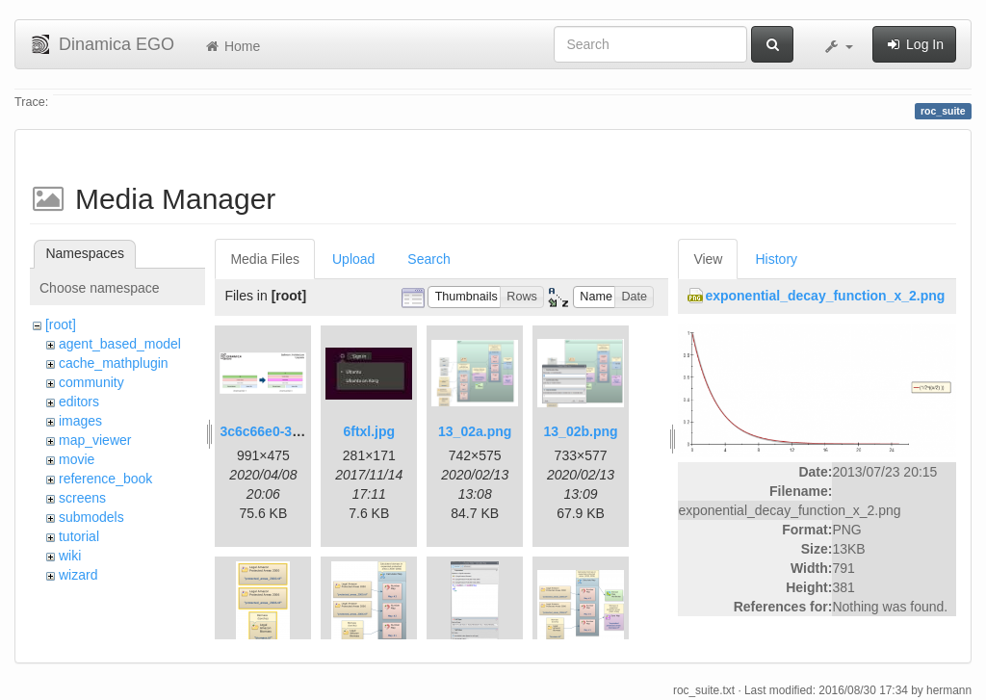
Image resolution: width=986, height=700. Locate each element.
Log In (914, 44)
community (91, 382)
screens (82, 498)
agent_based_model (120, 343)
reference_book (105, 478)
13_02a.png (474, 431)
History (776, 259)
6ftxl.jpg (369, 431)
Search (428, 259)
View (707, 259)
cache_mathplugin (114, 363)
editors (79, 401)
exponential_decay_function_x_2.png (825, 295)
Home (231, 46)
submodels (91, 517)
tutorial (79, 536)
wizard (78, 575)
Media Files (264, 259)
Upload (353, 259)
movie (76, 459)
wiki (70, 555)
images (80, 420)
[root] (60, 324)
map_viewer (95, 440)
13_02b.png (581, 431)
